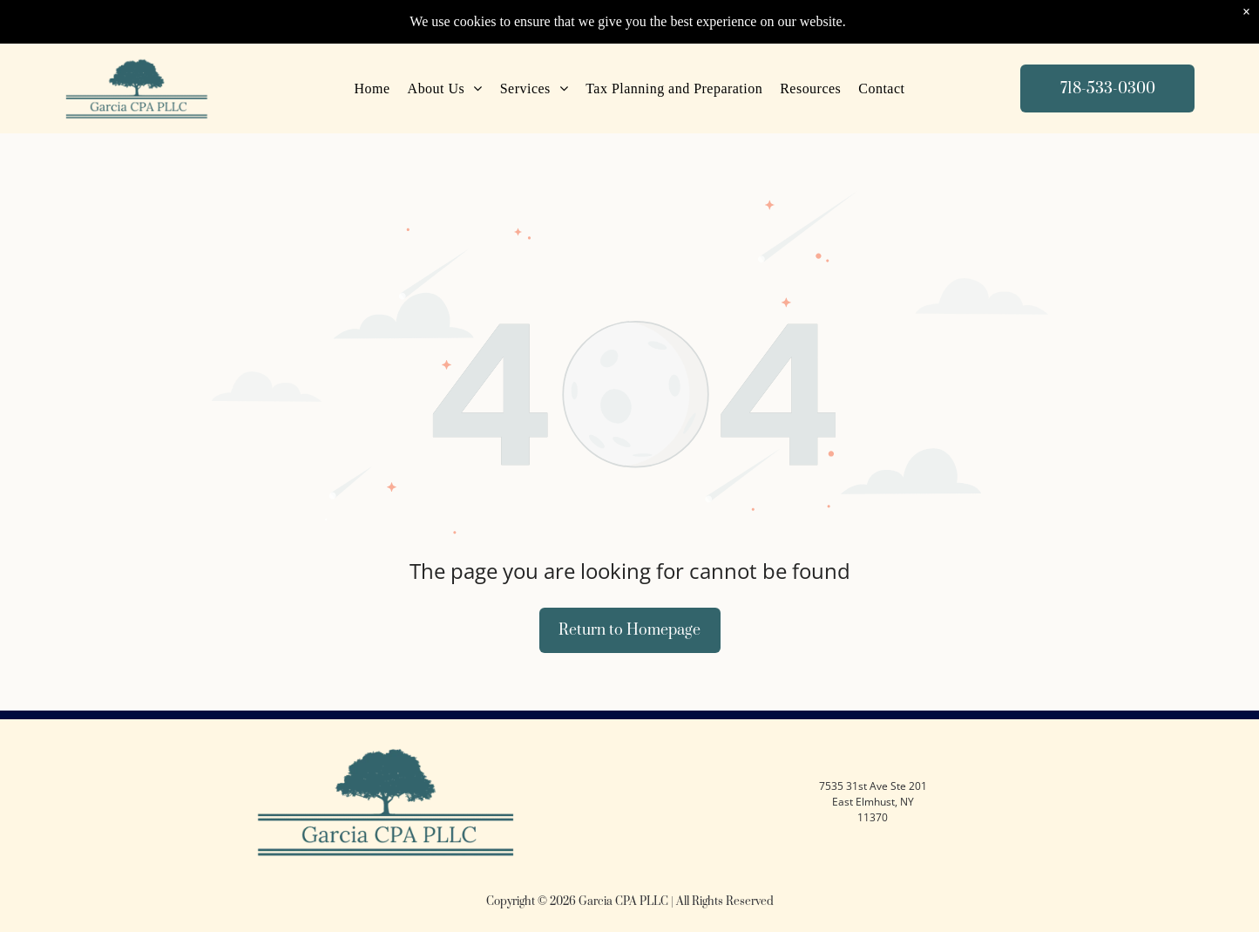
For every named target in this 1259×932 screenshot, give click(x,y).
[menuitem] (372, 89)
